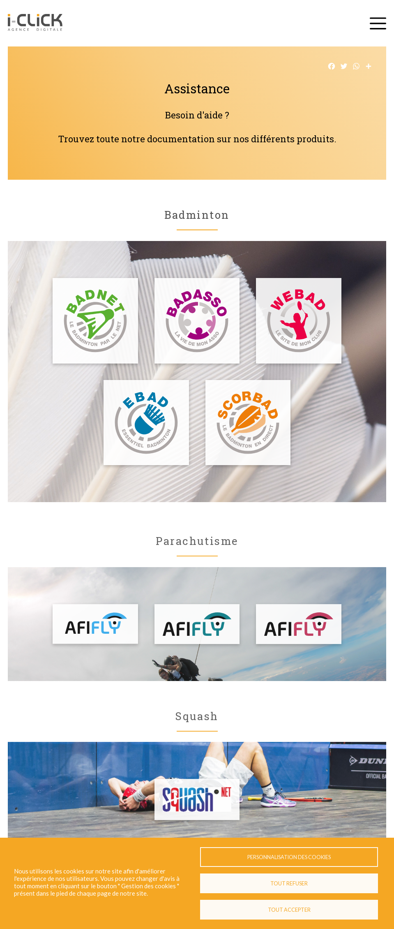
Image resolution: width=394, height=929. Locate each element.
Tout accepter (289, 909)
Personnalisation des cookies (289, 857)
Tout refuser (289, 883)
